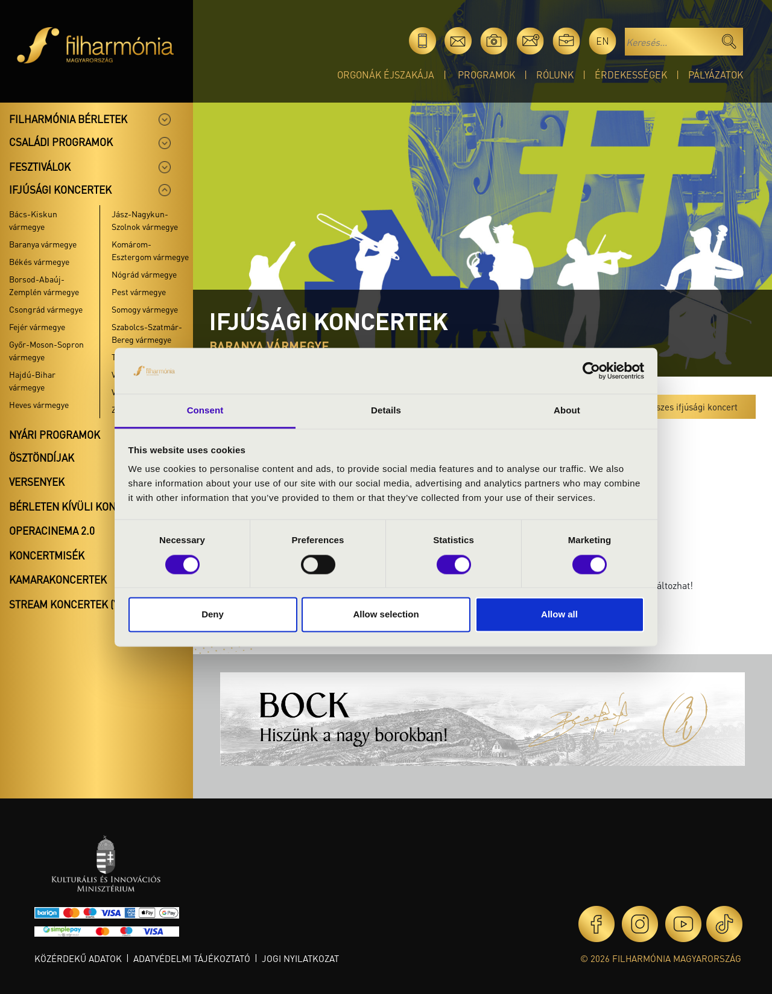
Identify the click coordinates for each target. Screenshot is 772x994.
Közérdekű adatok (78, 958)
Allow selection (386, 615)
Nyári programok (54, 434)
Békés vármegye (39, 261)
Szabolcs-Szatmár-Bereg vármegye (147, 333)
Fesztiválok (40, 166)
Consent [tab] (205, 411)
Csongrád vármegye (46, 309)
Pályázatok (715, 74)
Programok (486, 74)
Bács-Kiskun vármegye (33, 220)
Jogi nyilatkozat (300, 958)
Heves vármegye (39, 404)
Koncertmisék (46, 555)
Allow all (559, 615)
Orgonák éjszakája (385, 74)
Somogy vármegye (145, 309)
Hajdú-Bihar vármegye (32, 380)
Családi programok (61, 141)
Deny (212, 615)
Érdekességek (631, 74)
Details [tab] (386, 411)
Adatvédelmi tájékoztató (191, 958)
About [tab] (567, 411)
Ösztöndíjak (41, 457)
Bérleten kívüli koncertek (81, 506)
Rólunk (555, 74)
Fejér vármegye (37, 326)
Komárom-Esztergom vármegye (150, 250)
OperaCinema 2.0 (52, 530)
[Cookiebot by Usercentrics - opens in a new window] (591, 371)
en (602, 40)
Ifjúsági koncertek (60, 189)
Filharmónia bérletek (68, 119)
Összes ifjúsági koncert (692, 407)
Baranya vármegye (43, 243)
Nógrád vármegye (144, 274)
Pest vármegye (139, 291)
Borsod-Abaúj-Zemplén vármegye (44, 285)
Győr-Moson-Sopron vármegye (46, 350)
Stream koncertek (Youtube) (85, 604)
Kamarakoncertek (58, 579)
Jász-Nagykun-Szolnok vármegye (145, 220)
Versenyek (37, 481)
